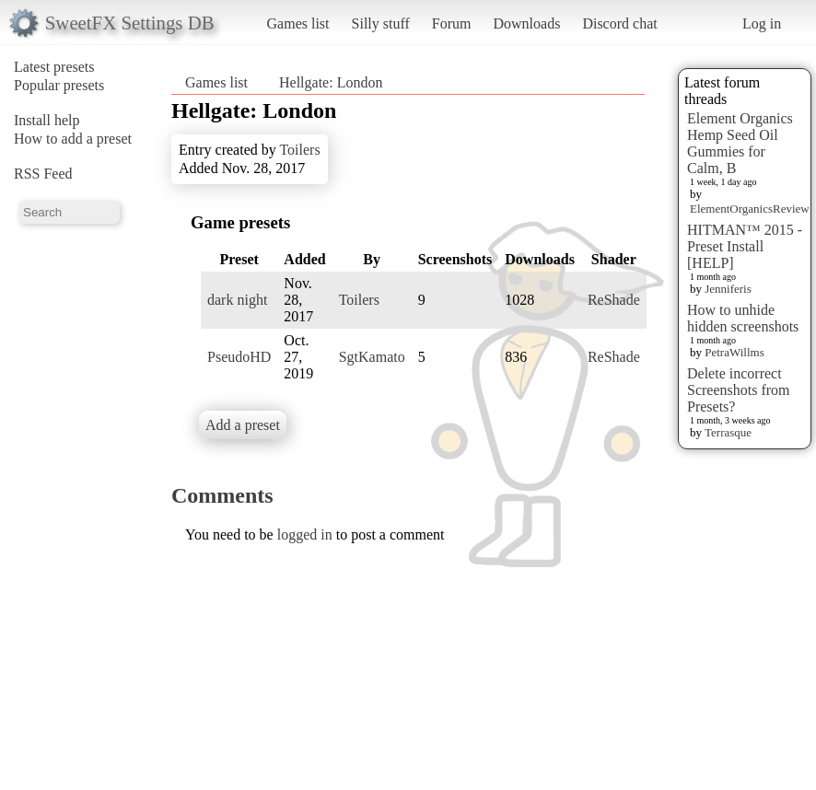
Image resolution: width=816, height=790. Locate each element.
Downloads (526, 23)
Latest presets (54, 67)
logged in (304, 534)
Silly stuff (381, 23)
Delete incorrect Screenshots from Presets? (738, 390)
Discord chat (619, 23)
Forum (452, 23)
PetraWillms (734, 352)
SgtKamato (372, 357)
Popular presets (59, 85)
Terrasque (728, 432)
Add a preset (242, 425)
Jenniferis (728, 289)
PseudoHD (239, 357)
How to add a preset (73, 138)
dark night (237, 300)
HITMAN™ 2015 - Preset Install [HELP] (744, 246)
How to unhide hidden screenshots (743, 318)
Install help (47, 120)
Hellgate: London (330, 82)
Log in (761, 23)
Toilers (299, 149)
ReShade (614, 300)
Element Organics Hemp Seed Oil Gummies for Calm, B (740, 143)
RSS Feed (43, 173)
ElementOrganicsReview (750, 208)
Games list (298, 23)
